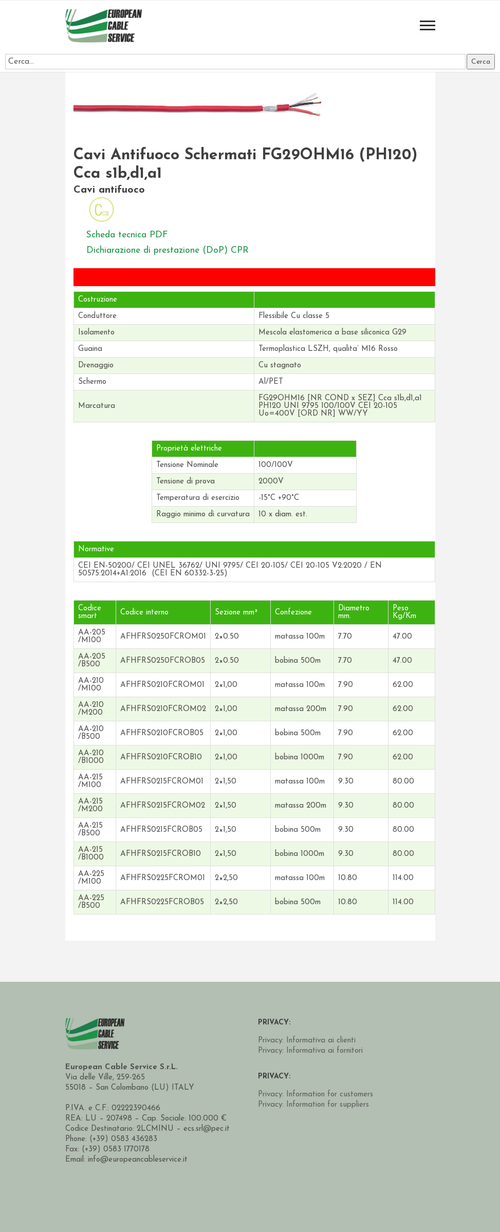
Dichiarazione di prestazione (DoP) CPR (168, 250)
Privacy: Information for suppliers (313, 1105)
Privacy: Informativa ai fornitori (310, 1051)
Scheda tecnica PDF (128, 234)
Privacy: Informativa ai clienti (307, 1040)
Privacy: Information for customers (315, 1094)
